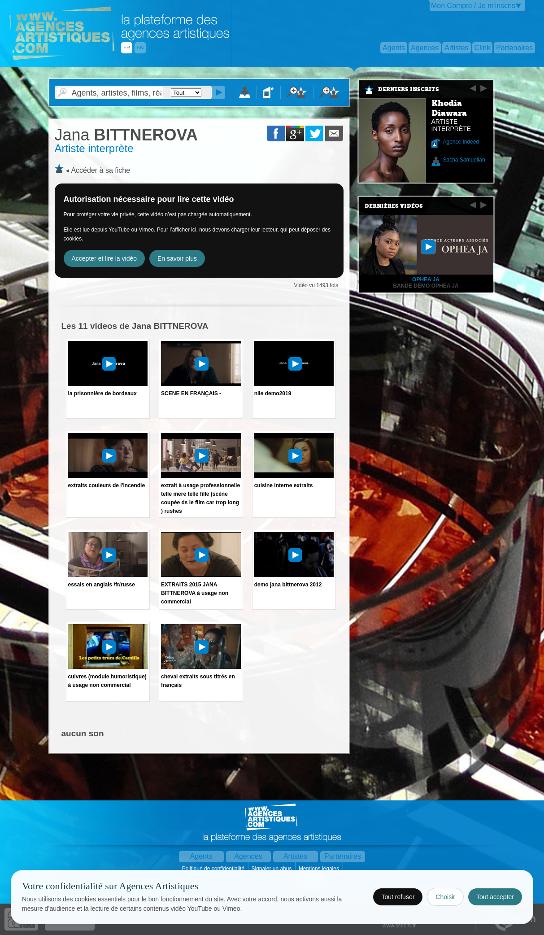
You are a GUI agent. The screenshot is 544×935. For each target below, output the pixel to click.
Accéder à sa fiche (100, 170)
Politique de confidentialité (214, 868)
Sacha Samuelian (464, 160)
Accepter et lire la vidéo (104, 258)
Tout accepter (495, 896)
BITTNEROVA (126, 135)
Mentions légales (319, 868)
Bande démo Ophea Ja (425, 286)
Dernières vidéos (394, 206)
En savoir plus (177, 258)
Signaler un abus (272, 868)
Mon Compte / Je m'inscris (473, 5)
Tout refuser (397, 896)
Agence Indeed (461, 142)
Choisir (445, 896)
